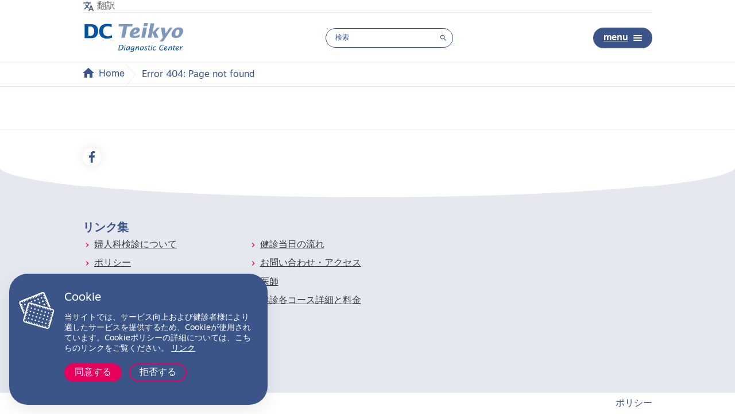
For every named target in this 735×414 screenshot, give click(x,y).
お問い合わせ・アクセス (310, 263)
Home (112, 74)
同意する (93, 372)
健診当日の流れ (292, 245)
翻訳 (106, 6)
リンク (183, 348)
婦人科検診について (135, 245)
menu (623, 38)
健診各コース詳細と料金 (310, 300)
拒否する (158, 372)
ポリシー (112, 263)
